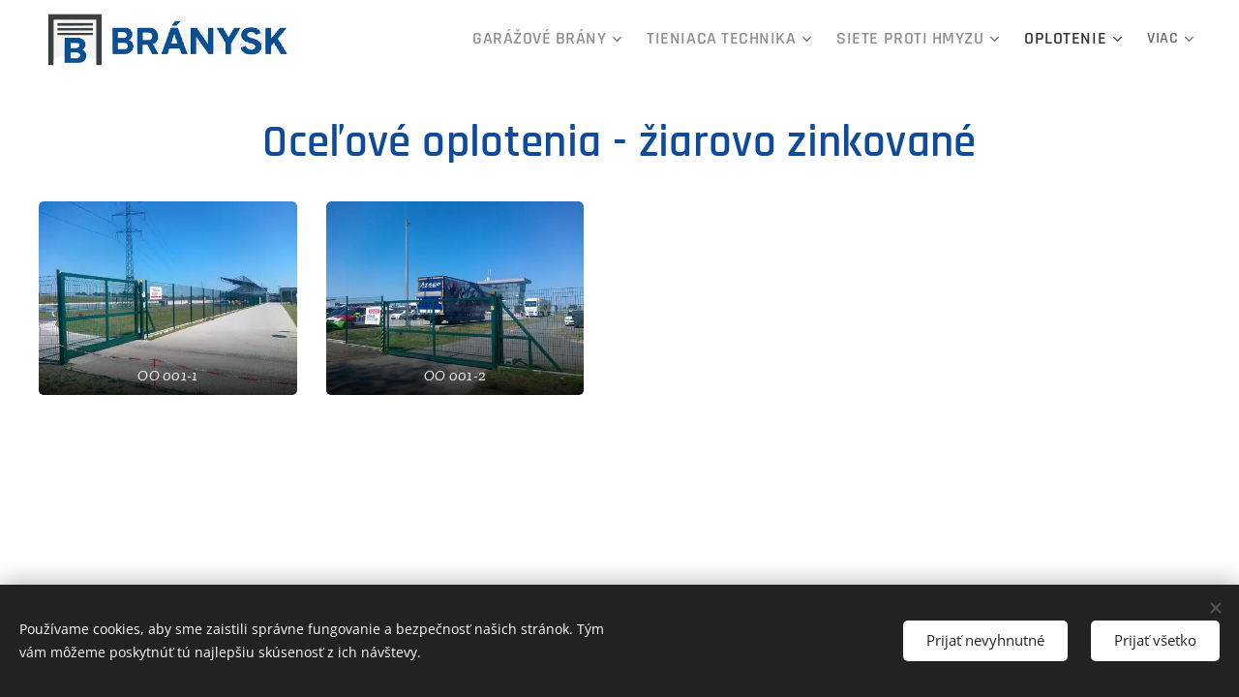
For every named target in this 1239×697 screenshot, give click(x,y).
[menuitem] (604, 39)
